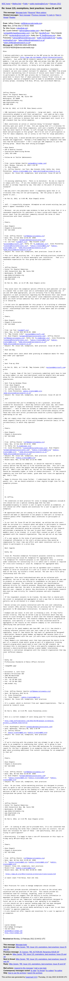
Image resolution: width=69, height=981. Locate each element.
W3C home (6, 4)
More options (41, 12)
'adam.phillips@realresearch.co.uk (17, 393)
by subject (50, 971)
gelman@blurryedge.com (29, 31)
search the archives (35, 973)
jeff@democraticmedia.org (31, 23)
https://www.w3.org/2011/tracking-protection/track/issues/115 (30, 874)
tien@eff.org (44, 33)
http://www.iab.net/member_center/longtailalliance (41, 57)
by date (33, 971)
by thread (41, 971)
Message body (21, 12)
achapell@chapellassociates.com (16, 33)
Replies (12, 17)
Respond (31, 12)
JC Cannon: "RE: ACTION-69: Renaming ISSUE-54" (39, 952)
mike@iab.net (22, 28)
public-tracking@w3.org (39, 4)
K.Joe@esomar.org (47, 35)
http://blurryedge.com (13, 933)
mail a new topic (40, 968)
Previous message (39, 15)
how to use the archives (17, 973)
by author (58, 971)
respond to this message (23, 968)
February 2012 (55, 4)
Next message (24, 15)
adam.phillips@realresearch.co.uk (31, 40)
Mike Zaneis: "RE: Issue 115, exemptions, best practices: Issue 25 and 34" (37, 964)
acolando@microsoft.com (19, 35)
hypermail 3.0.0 (31, 977)
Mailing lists (16, 4)
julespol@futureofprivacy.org (24, 38)
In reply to (51, 15)
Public (25, 4)
